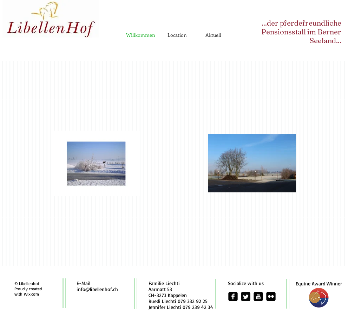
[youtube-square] (258, 296)
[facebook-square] (233, 296)
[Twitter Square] (245, 296)
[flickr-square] (271, 296)
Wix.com (31, 294)
